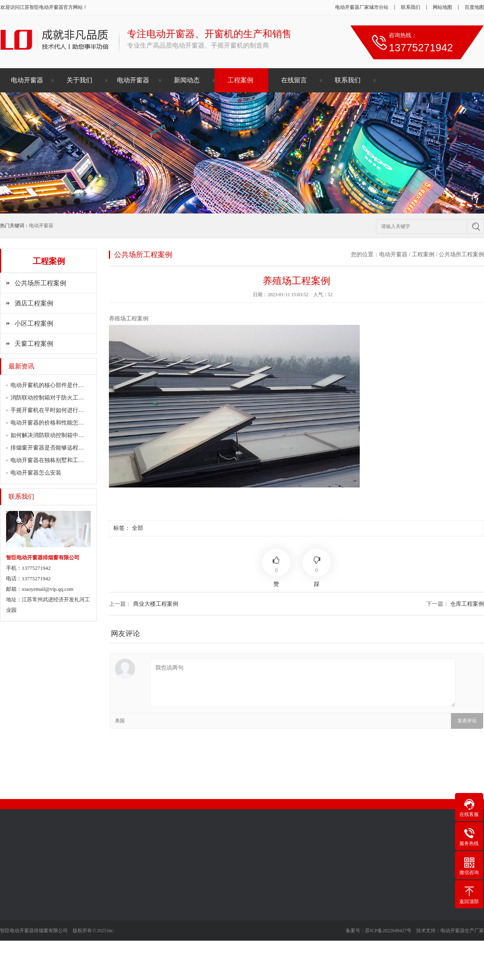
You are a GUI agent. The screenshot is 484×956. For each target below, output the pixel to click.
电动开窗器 (51, 7)
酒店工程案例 (34, 303)
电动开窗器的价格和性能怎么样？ (52, 423)
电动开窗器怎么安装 (35, 473)
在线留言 (294, 80)
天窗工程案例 (34, 343)
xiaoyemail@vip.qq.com (47, 589)
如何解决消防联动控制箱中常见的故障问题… (66, 435)
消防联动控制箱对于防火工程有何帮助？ (61, 398)
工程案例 (240, 80)
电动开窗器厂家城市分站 (361, 7)
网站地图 (442, 7)
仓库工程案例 (467, 604)
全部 (137, 528)
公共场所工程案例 (40, 283)
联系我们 (410, 7)
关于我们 (79, 80)
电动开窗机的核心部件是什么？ (50, 385)
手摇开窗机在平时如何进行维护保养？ (58, 410)
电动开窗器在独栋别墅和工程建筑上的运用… (66, 460)
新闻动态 (187, 80)
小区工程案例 (34, 323)
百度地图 (474, 7)
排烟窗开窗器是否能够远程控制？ (52, 448)
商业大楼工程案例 (155, 604)
